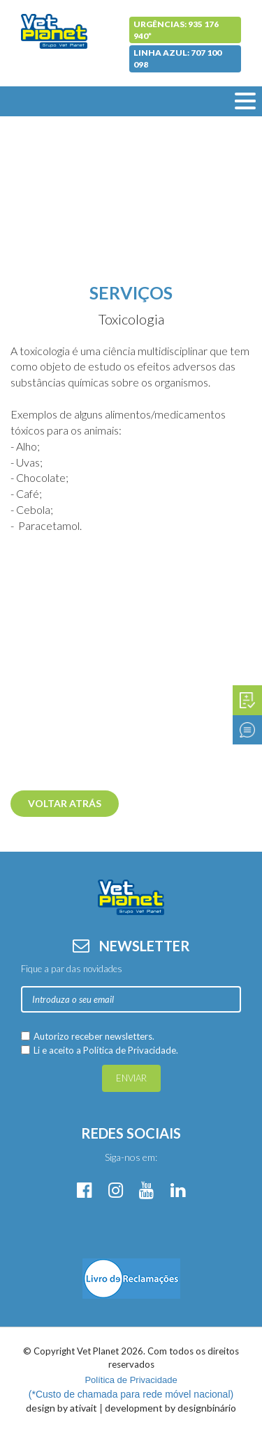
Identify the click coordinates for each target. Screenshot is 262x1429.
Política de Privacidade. (130, 1050)
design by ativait (61, 1408)
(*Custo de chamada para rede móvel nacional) (131, 1387)
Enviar (131, 1078)
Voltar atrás (64, 803)
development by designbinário (170, 1408)
